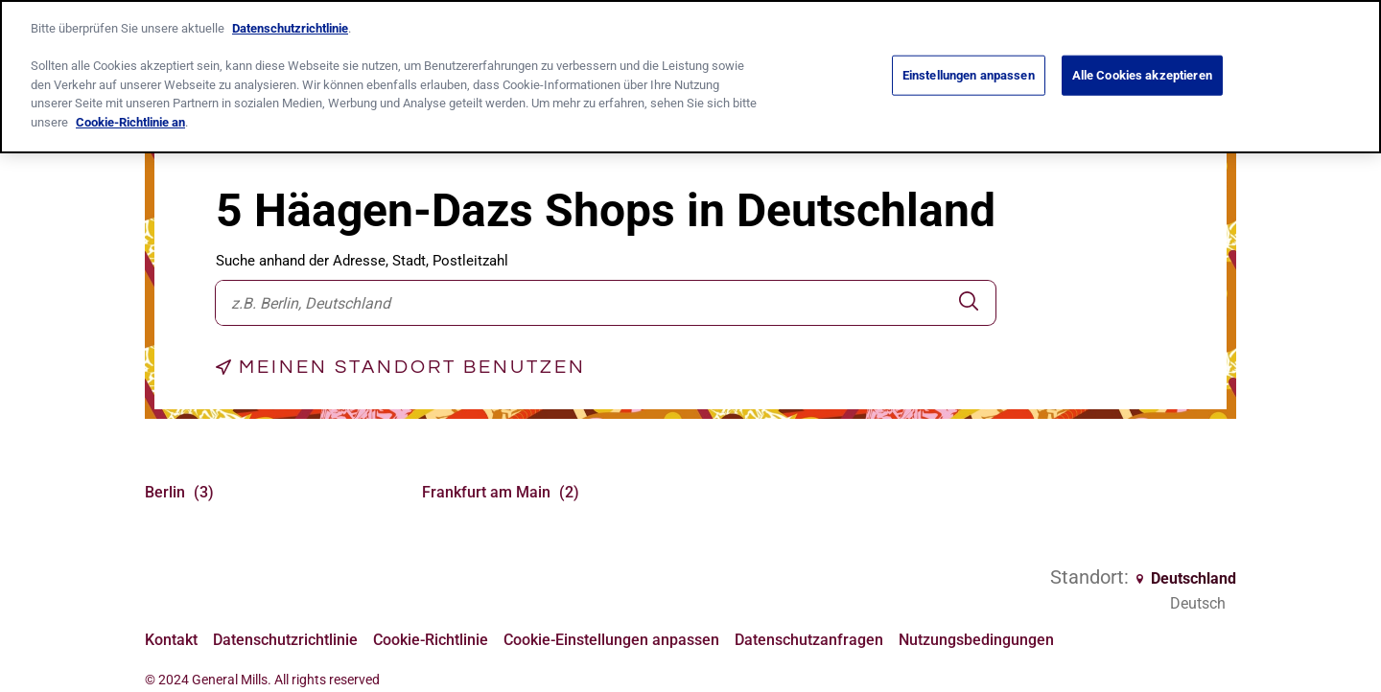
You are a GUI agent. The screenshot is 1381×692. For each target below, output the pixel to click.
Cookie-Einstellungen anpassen (611, 640)
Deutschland (1186, 578)
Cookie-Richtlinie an (130, 120)
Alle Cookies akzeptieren (1142, 74)
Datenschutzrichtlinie (285, 638)
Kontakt (171, 638)
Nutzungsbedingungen (976, 638)
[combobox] (579, 303)
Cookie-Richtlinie (430, 638)
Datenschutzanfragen (809, 638)
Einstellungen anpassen (968, 74)
